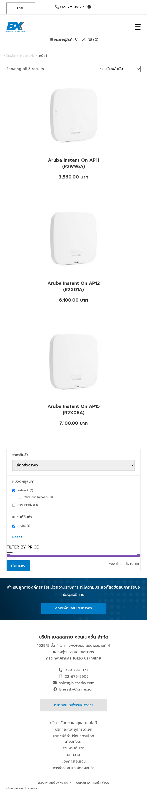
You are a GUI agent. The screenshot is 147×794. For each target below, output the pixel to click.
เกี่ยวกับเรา (73, 741)
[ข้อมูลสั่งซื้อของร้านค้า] (120, 69)
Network (27, 55)
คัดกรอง (18, 565)
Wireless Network (38, 497)
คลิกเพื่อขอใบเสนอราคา (73, 608)
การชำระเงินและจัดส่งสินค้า (74, 768)
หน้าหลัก (9, 55)
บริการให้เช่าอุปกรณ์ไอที (73, 729)
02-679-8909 (77, 676)
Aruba (23, 525)
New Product (28, 504)
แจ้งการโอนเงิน (74, 761)
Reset (17, 537)
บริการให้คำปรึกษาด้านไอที (73, 736)
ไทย (20, 8)
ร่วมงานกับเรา (73, 748)
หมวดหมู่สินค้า (62, 39)
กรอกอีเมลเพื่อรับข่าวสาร (73, 705)
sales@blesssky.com (76, 683)
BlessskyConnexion (76, 689)
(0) (93, 39)
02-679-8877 (69, 7)
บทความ (73, 755)
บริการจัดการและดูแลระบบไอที (73, 723)
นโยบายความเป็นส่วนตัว (21, 788)
